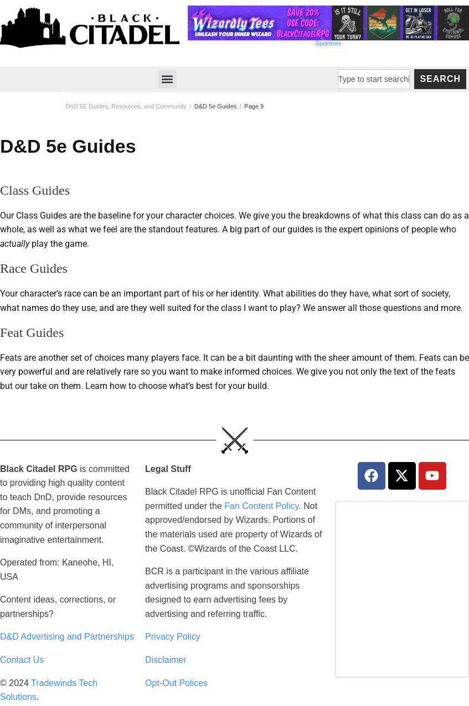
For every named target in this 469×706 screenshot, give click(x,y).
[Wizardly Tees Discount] (328, 37)
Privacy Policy (172, 636)
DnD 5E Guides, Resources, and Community (126, 106)
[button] (167, 79)
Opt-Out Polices (176, 683)
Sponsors (328, 43)
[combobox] (374, 79)
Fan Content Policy (261, 506)
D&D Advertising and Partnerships (67, 636)
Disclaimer (166, 660)
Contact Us (22, 660)
